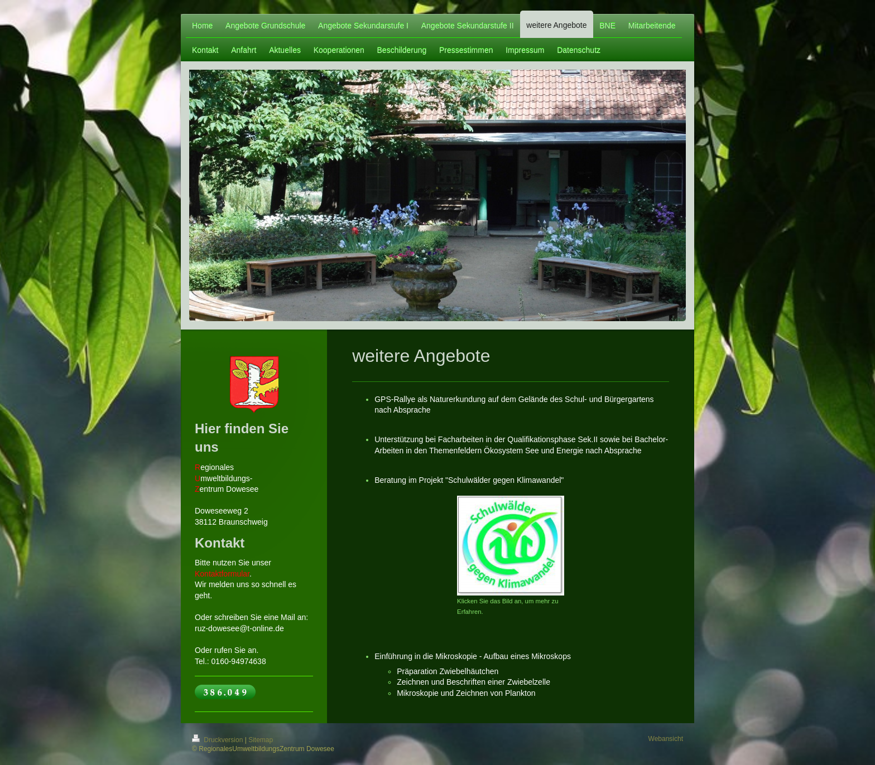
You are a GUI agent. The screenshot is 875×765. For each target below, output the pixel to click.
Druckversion (218, 740)
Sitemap (260, 740)
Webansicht (665, 739)
